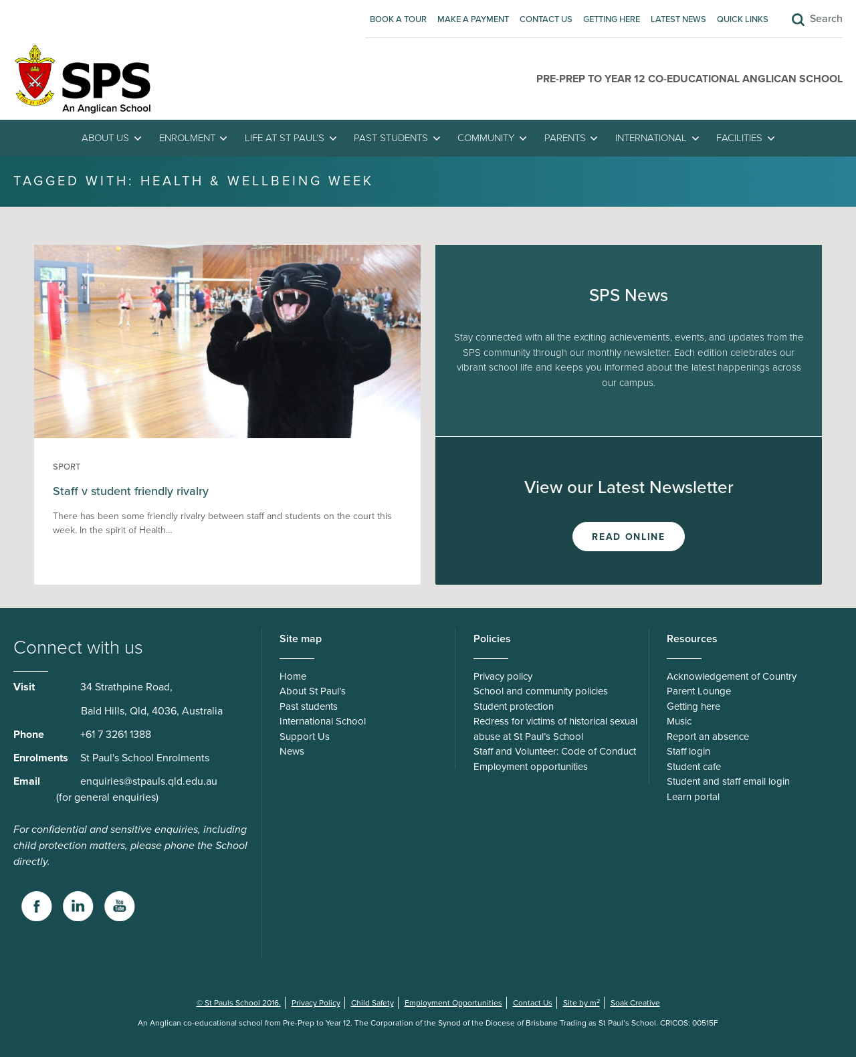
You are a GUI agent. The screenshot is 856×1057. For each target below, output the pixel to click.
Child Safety (372, 1002)
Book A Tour (398, 19)
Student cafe (694, 767)
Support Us (305, 737)
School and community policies (540, 691)
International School (323, 721)
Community (485, 138)
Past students (391, 138)
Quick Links (742, 19)
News (292, 751)
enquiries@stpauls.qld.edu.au (148, 781)
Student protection (513, 706)
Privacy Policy (316, 1002)
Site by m (581, 1002)
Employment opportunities (530, 767)
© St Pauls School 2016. (239, 1002)
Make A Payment (473, 19)
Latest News (678, 19)
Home (293, 676)
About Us (105, 138)
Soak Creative (635, 1002)
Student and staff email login (728, 781)
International (651, 138)
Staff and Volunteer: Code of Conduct (554, 751)
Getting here (611, 19)
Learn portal (693, 797)
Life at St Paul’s (284, 138)
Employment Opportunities (453, 1002)
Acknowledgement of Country (731, 676)
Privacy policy (502, 676)
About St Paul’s (313, 691)
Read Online (628, 537)
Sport (66, 467)
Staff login (688, 751)
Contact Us (546, 19)
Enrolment (187, 138)
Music (679, 721)
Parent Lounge (699, 691)
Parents (565, 138)
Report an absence (708, 737)
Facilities (739, 138)
